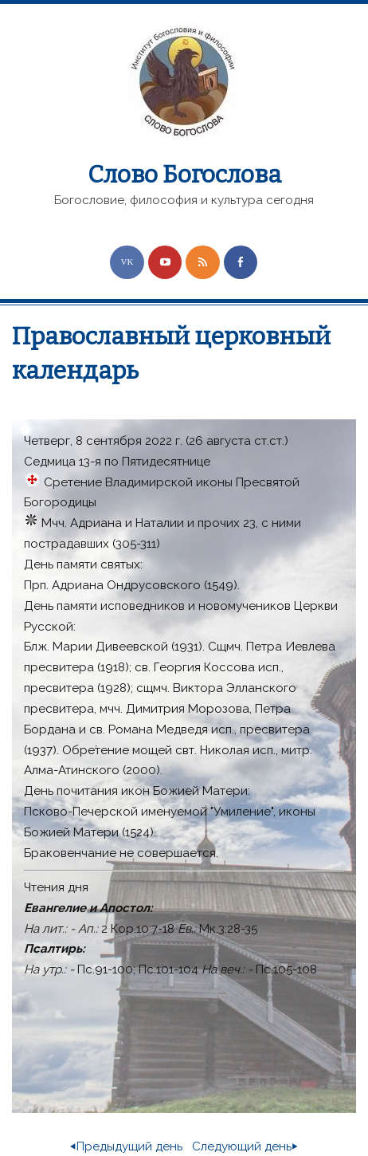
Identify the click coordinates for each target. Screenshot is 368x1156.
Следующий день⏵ (245, 1146)
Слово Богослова (184, 174)
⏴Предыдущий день (126, 1146)
